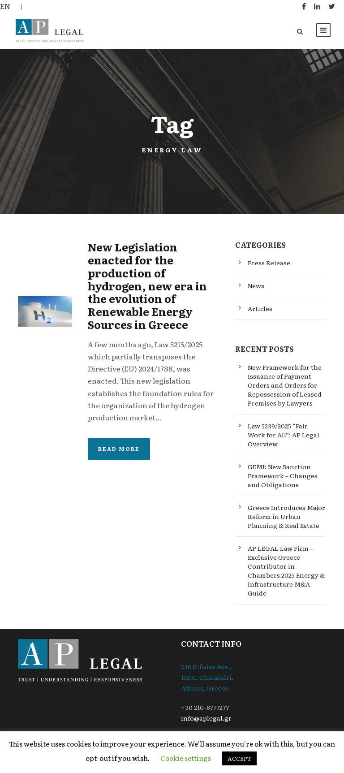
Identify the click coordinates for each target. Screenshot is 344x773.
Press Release (269, 262)
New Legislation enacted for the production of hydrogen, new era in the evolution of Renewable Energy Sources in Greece (147, 285)
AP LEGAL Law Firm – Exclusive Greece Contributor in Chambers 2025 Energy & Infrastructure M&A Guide (286, 570)
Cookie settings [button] (185, 758)
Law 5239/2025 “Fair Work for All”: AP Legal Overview (283, 434)
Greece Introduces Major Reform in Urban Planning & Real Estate (286, 516)
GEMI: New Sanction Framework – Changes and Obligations (283, 475)
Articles (260, 308)
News (256, 285)
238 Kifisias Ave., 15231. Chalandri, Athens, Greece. (207, 677)
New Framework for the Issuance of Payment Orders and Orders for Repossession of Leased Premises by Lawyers (285, 385)
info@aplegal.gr (206, 717)
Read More (119, 449)
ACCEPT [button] (239, 758)
